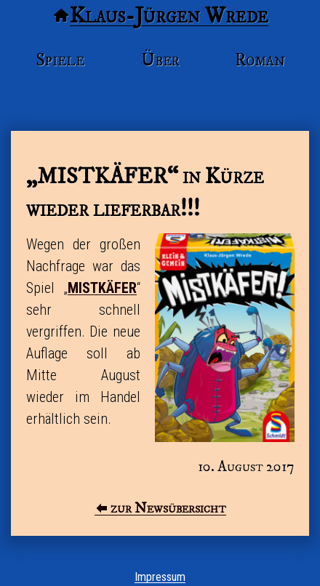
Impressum (160, 577)
